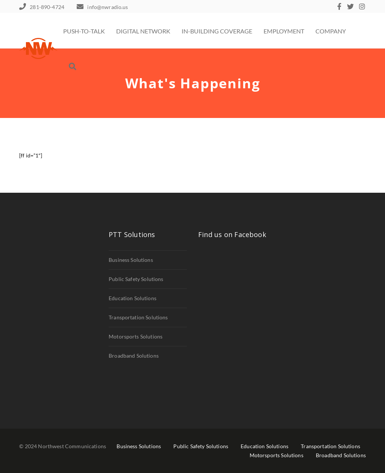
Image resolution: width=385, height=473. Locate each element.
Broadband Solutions (134, 355)
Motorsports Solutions (135, 336)
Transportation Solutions (138, 317)
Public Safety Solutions (136, 279)
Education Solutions (132, 298)
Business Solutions (131, 260)
